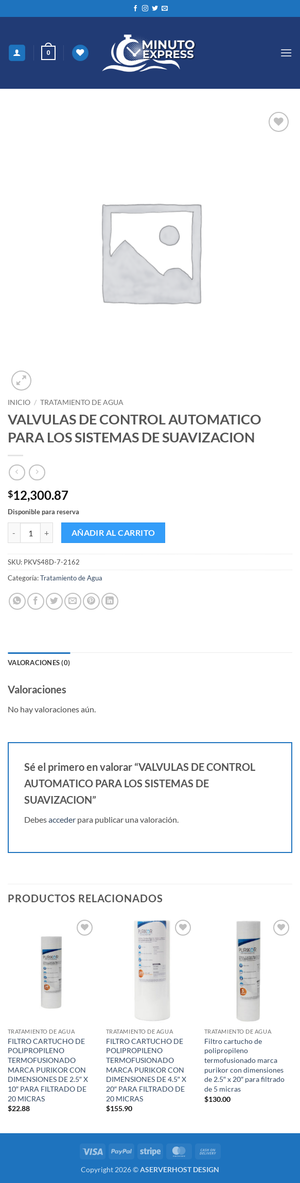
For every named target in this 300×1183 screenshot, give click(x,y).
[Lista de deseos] (80, 53)
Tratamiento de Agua (81, 402)
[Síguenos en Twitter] (155, 8)
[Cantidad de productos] (30, 532)
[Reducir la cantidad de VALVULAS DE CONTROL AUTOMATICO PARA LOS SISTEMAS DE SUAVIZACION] (14, 532)
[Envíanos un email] (165, 8)
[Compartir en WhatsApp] (17, 601)
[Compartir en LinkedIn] (109, 601)
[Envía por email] (72, 601)
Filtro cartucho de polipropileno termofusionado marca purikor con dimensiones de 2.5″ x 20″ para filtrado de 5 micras (244, 1065)
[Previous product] (37, 472)
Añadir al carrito (113, 532)
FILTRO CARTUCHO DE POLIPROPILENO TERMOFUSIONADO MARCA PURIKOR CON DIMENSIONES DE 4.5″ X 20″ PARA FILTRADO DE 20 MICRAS (146, 1070)
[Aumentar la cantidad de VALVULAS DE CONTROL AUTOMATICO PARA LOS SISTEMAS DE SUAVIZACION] (47, 532)
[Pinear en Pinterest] (91, 601)
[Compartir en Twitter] (54, 601)
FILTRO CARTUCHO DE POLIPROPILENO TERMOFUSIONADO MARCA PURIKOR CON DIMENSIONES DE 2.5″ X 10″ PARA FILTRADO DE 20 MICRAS (48, 1070)
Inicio (19, 402)
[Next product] (17, 472)
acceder (62, 819)
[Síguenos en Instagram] (145, 8)
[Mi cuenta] (17, 53)
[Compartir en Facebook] (35, 601)
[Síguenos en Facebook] (135, 8)
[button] (48, 52)
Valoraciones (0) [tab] (39, 662)
